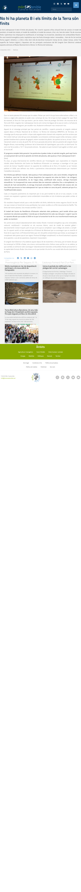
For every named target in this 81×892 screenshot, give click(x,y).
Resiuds (49, 356)
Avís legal (26, 363)
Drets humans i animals (55, 352)
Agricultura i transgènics (25, 352)
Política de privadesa (51, 363)
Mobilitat (31, 356)
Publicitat (43, 367)
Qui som (52, 367)
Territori (58, 356)
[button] (76, 5)
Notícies (15, 50)
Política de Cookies (31, 367)
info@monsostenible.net (8, 378)
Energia (23, 356)
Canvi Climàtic (41, 352)
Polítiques (41, 356)
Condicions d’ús (37, 363)
